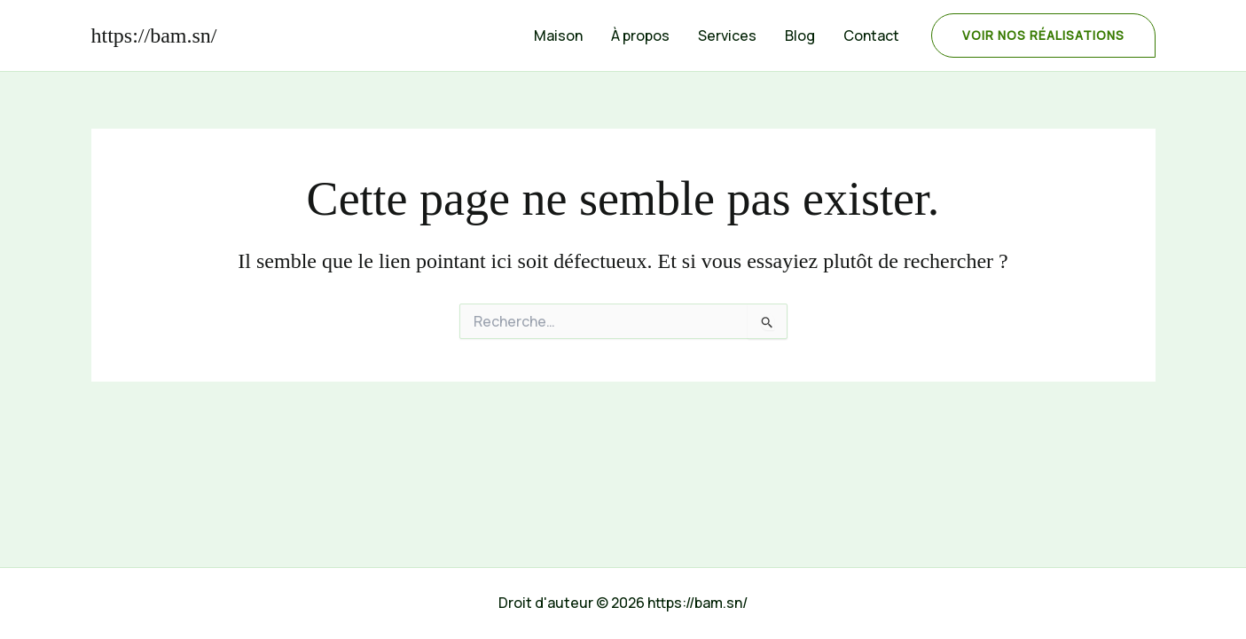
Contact (871, 35)
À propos (640, 35)
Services (727, 35)
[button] (1043, 35)
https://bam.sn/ (154, 35)
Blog (800, 35)
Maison (558, 35)
